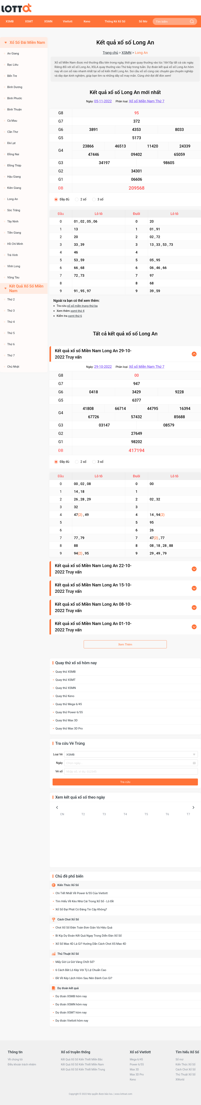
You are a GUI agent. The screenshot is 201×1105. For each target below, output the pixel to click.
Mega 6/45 (136, 1059)
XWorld (179, 1079)
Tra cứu (125, 782)
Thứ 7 (11, 355)
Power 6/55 (137, 1064)
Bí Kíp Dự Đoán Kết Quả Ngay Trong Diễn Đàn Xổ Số (88, 935)
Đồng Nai (13, 154)
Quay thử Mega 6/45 (68, 704)
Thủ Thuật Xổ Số (68, 954)
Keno (87, 21)
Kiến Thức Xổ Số (68, 885)
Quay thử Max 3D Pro (69, 728)
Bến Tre (12, 76)
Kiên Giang (14, 188)
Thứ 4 (11, 322)
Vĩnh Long (13, 266)
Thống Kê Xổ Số (115, 21)
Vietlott (67, 21)
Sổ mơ (179, 1059)
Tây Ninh (12, 221)
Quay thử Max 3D (66, 720)
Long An (12, 199)
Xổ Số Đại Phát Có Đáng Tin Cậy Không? (81, 909)
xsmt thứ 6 (75, 316)
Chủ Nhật (13, 366)
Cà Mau (12, 120)
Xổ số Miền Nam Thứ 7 (146, 101)
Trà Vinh (12, 255)
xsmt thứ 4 (77, 311)
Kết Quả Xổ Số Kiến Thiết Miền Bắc (82, 1059)
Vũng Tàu (13, 277)
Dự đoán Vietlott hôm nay (71, 1020)
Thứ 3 (11, 310)
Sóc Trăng (13, 210)
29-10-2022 (103, 367)
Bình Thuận (14, 109)
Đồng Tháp (14, 165)
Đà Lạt (11, 143)
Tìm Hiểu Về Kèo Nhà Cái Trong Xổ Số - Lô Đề (84, 901)
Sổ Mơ (143, 21)
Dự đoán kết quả (68, 988)
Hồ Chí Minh (15, 244)
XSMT (29, 21)
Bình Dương (14, 87)
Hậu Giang (14, 176)
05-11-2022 (103, 101)
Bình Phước (14, 98)
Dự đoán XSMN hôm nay (71, 1004)
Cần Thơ (12, 132)
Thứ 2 (11, 299)
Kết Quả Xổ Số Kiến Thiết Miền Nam (82, 1064)
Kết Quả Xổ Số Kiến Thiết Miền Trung (83, 1069)
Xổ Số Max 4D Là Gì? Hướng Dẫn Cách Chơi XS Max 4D (90, 944)
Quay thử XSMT (65, 680)
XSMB (10, 21)
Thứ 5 (11, 333)
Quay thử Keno (64, 696)
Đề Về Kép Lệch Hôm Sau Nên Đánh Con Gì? (83, 978)
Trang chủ (110, 53)
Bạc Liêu (12, 64)
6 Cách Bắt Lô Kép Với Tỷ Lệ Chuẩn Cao (80, 970)
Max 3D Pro (137, 1074)
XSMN (48, 21)
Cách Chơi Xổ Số (68, 919)
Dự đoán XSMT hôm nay (71, 1012)
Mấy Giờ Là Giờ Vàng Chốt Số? (75, 962)
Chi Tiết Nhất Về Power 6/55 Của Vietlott (81, 893)
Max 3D (134, 1069)
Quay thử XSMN (65, 688)
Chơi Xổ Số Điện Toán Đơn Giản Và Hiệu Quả (83, 927)
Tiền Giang (14, 232)
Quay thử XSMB (65, 671)
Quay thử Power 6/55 (69, 712)
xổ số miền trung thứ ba (82, 306)
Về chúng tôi (15, 1059)
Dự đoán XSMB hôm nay (71, 996)
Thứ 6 (11, 344)
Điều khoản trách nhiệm (22, 1064)
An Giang (13, 53)
